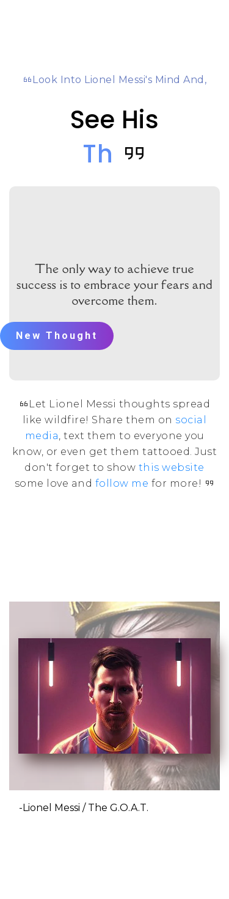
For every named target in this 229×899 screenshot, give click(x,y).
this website (172, 467)
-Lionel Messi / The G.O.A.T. (83, 807)
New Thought (57, 335)
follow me (122, 483)
